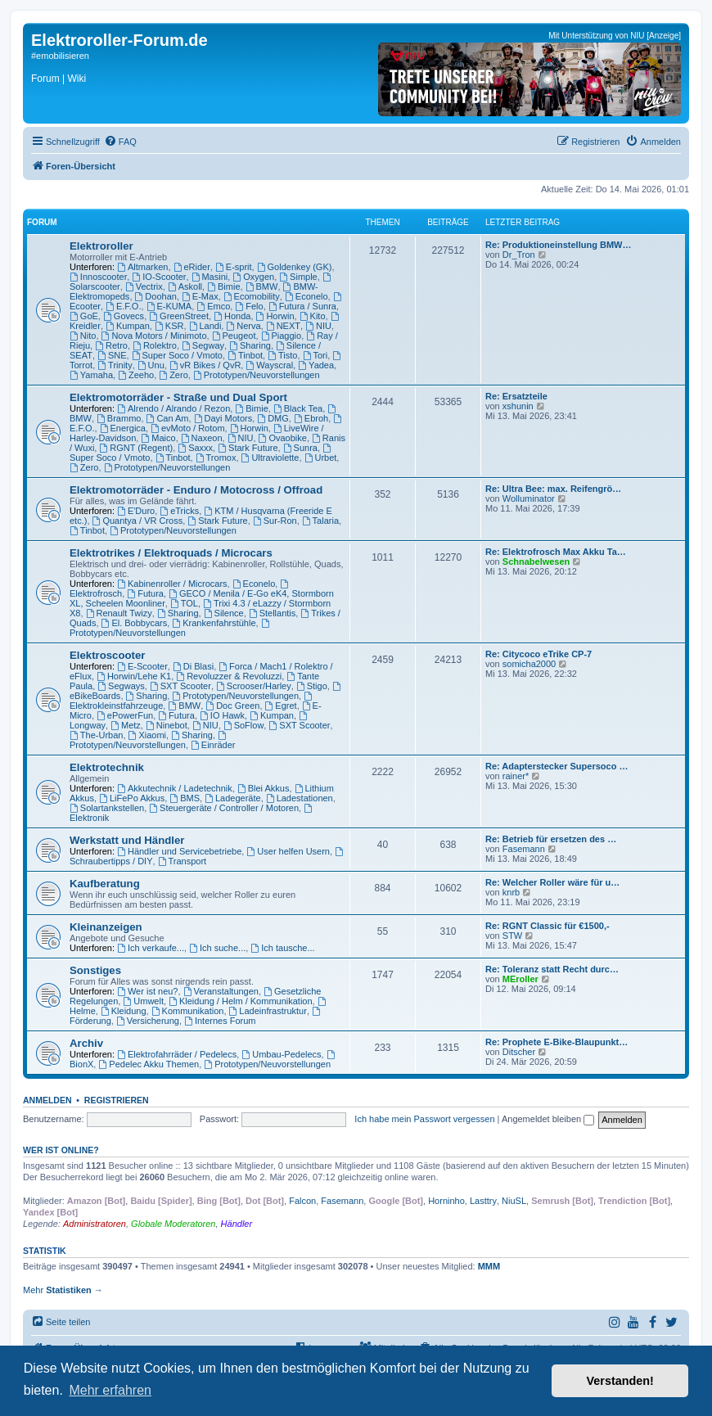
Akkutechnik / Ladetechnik (174, 788)
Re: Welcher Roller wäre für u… (552, 882)
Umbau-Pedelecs (281, 1054)
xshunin (518, 406)
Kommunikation (187, 1011)
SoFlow (243, 725)
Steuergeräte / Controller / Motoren (224, 808)
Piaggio (281, 335)
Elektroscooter (107, 655)
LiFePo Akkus (131, 798)
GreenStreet (179, 316)
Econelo (306, 296)
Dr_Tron (518, 254)
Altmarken (142, 267)
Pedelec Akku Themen (148, 1064)
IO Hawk (222, 715)
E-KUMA (169, 306)
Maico (158, 438)
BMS (184, 798)
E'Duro (136, 511)
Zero (173, 375)
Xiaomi (147, 735)
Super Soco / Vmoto (177, 355)
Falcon (302, 1201)
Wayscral (269, 365)
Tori (315, 355)
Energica (123, 428)
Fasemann (523, 849)
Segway (203, 345)
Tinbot (245, 355)
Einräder (213, 745)
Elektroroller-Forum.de (119, 40)
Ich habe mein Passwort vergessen (424, 1119)
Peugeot (234, 335)
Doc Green (232, 705)
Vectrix (144, 286)
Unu (150, 365)
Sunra (300, 448)
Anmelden (47, 1100)
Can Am (167, 418)
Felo (249, 306)
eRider (191, 267)
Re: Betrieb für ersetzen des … (550, 839)
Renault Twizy (119, 613)
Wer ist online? (61, 1150)
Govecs (123, 316)
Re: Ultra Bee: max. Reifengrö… (553, 489)
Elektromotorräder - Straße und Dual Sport (178, 397)
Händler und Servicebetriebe (179, 851)
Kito (313, 316)
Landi (205, 326)
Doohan (156, 296)
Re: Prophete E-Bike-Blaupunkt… (556, 1042)
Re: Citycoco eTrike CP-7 (538, 654)
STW (512, 935)
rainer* (515, 776)
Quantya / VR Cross (137, 520)
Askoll (185, 286)
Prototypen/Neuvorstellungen (256, 375)
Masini (210, 277)
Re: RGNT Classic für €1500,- (547, 926)
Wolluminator (528, 498)
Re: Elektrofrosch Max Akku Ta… (555, 552)
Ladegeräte (233, 798)
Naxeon (202, 438)
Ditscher (518, 1052)
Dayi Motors (223, 418)
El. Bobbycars (134, 623)
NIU (318, 326)
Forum (45, 78)
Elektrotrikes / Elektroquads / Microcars (171, 553)
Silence (224, 613)
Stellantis (272, 613)
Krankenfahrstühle (213, 623)
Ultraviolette (270, 457)
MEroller (520, 979)
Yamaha (91, 375)
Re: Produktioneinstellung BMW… (558, 245)
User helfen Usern (288, 851)
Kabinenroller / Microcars (172, 583)
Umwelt (143, 1001)
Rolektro (155, 345)
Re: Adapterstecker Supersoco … (556, 766)
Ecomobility (251, 296)
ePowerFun (125, 715)
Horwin (275, 316)
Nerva (243, 326)
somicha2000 (529, 664)
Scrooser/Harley (253, 686)
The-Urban (96, 735)
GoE (84, 316)
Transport (182, 861)
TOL (184, 603)
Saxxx (195, 448)
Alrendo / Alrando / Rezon (173, 408)
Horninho (446, 1201)
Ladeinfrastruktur (268, 1011)
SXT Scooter (180, 686)
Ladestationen (299, 798)
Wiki (76, 78)
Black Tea (297, 408)
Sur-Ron (275, 520)
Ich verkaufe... (150, 948)
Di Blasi (193, 666)
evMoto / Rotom (187, 428)
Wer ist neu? (147, 991)
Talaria (320, 520)
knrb (511, 892)
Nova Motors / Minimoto (154, 335)
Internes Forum (219, 1021)
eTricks (179, 511)
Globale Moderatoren (173, 1224)
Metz (125, 725)
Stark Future (247, 448)
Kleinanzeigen (106, 927)
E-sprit (233, 267)
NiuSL (514, 1201)
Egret (281, 705)
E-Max (200, 296)
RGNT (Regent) (136, 448)
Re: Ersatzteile (516, 396)
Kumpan (128, 326)
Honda (232, 316)
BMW (262, 286)
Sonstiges (95, 970)
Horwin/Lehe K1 (134, 676)
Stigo (311, 686)
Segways (120, 686)
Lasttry (483, 1201)
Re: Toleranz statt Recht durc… (552, 969)
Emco (213, 306)
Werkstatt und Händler (127, 840)
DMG (273, 418)
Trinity (114, 365)
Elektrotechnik (107, 767)
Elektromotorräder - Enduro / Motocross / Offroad (196, 490)
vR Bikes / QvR (205, 365)
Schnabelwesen (536, 561)
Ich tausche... (282, 948)
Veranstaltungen (221, 991)
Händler (237, 1224)
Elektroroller (101, 246)
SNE (111, 355)
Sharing (250, 345)
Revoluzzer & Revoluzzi (229, 676)
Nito (83, 335)
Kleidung (123, 1011)
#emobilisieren (60, 56)
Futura (145, 593)
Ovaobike (283, 438)
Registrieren (116, 1100)
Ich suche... (217, 948)
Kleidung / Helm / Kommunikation (240, 1001)
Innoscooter (98, 277)
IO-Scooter (159, 277)
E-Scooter (142, 666)
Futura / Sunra (302, 306)
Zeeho (136, 375)
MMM (489, 1266)
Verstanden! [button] (620, 1380)
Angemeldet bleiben (548, 1119)
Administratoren (94, 1224)
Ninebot (166, 725)
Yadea (316, 365)
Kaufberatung (105, 883)
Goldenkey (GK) (294, 267)
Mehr (63, 1290)
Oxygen (253, 277)
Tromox (216, 457)
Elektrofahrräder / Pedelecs (177, 1054)
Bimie (223, 286)
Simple (298, 277)
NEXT (283, 326)
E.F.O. (123, 306)
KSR (169, 326)
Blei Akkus (263, 788)
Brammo (119, 418)
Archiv (86, 1043)
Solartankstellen (107, 808)
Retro (111, 345)
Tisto (282, 355)
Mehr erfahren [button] (110, 1390)
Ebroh (311, 418)
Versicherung (147, 1021)
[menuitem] (120, 141)
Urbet (320, 457)
